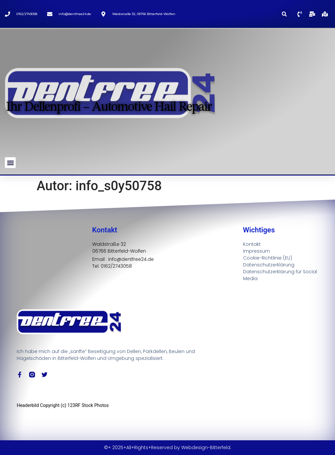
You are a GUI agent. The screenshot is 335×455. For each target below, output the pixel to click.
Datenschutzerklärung (268, 264)
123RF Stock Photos (88, 405)
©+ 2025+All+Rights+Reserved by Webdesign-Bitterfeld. (167, 447)
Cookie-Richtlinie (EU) (267, 258)
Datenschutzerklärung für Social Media (280, 275)
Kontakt (252, 244)
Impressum (256, 251)
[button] (284, 14)
